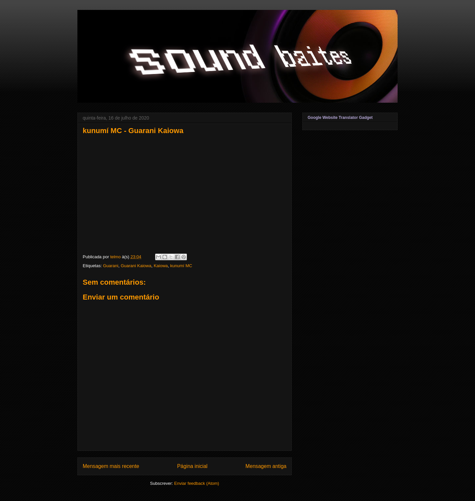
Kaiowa (161, 265)
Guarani (110, 265)
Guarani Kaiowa (136, 265)
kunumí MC (181, 265)
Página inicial (192, 466)
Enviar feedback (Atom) (196, 483)
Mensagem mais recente (111, 466)
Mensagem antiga (265, 466)
